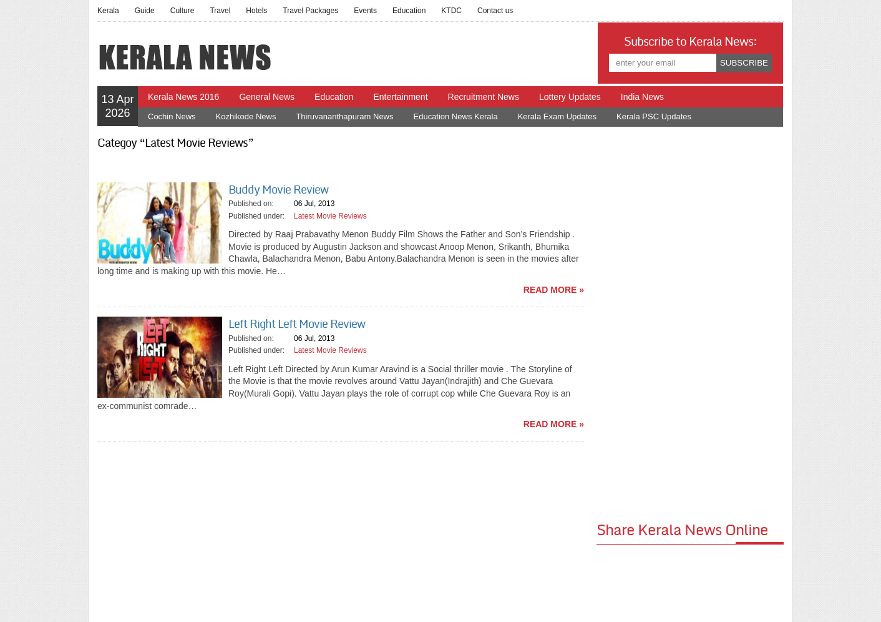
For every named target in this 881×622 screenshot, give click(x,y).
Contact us (495, 10)
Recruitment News (483, 97)
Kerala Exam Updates (557, 116)
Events (365, 10)
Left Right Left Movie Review (296, 324)
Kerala (108, 10)
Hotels (256, 10)
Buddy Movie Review (278, 190)
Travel (220, 10)
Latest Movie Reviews (330, 216)
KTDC (451, 10)
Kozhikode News (246, 116)
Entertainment (400, 97)
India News (642, 97)
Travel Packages (310, 10)
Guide (145, 10)
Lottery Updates (570, 97)
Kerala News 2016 (183, 97)
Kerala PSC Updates (653, 116)
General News (266, 97)
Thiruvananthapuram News (344, 116)
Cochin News (172, 116)
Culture (182, 10)
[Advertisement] (690, 323)
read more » (553, 290)
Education (409, 10)
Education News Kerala (456, 116)
